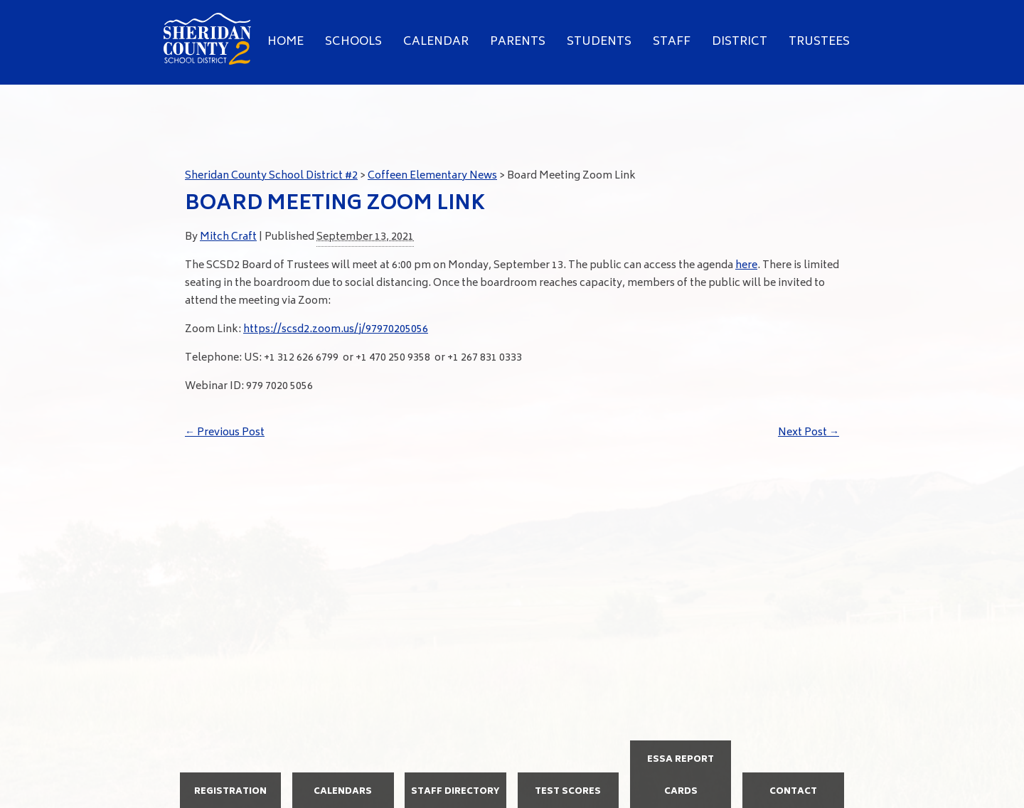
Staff (671, 42)
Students (599, 42)
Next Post (808, 433)
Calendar (436, 42)
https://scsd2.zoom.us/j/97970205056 (335, 330)
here (746, 266)
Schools (353, 42)
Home (285, 42)
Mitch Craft (228, 237)
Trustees (819, 42)
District (739, 42)
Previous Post (225, 433)
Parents (517, 42)
